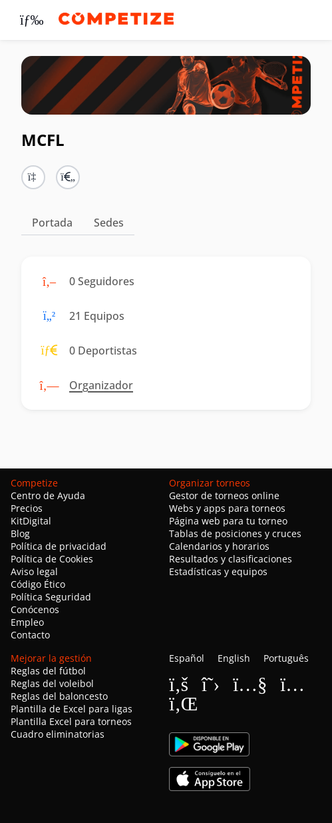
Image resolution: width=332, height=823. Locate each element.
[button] (68, 177)
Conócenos (35, 609)
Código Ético (38, 584)
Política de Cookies (52, 558)
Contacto (30, 634)
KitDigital (31, 520)
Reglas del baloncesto (59, 696)
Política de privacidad (58, 546)
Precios (27, 508)
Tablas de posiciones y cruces (235, 533)
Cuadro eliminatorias (57, 734)
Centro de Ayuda (48, 495)
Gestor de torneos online (224, 495)
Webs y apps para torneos (227, 508)
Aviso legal (34, 571)
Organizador (101, 385)
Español (186, 658)
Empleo (27, 622)
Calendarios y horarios (219, 546)
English (234, 658)
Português (286, 658)
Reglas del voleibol (52, 683)
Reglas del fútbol (48, 670)
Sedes (109, 222)
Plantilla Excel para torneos (71, 721)
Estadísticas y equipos (218, 571)
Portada (52, 222)
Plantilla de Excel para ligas (71, 708)
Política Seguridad (51, 596)
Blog (20, 533)
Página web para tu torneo (228, 520)
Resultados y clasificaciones (230, 558)
